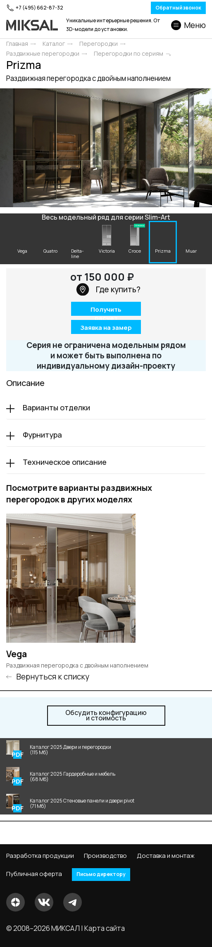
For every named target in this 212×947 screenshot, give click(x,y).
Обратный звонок (178, 7)
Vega (16, 654)
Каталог (54, 43)
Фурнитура (42, 435)
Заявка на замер (106, 327)
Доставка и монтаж (166, 856)
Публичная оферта (34, 874)
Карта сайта (104, 928)
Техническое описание (65, 462)
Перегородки (98, 43)
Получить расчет (106, 310)
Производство (105, 856)
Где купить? (108, 289)
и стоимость (106, 715)
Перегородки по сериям (128, 53)
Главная (17, 43)
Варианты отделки (56, 407)
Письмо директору (101, 874)
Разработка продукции (40, 856)
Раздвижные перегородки (42, 53)
